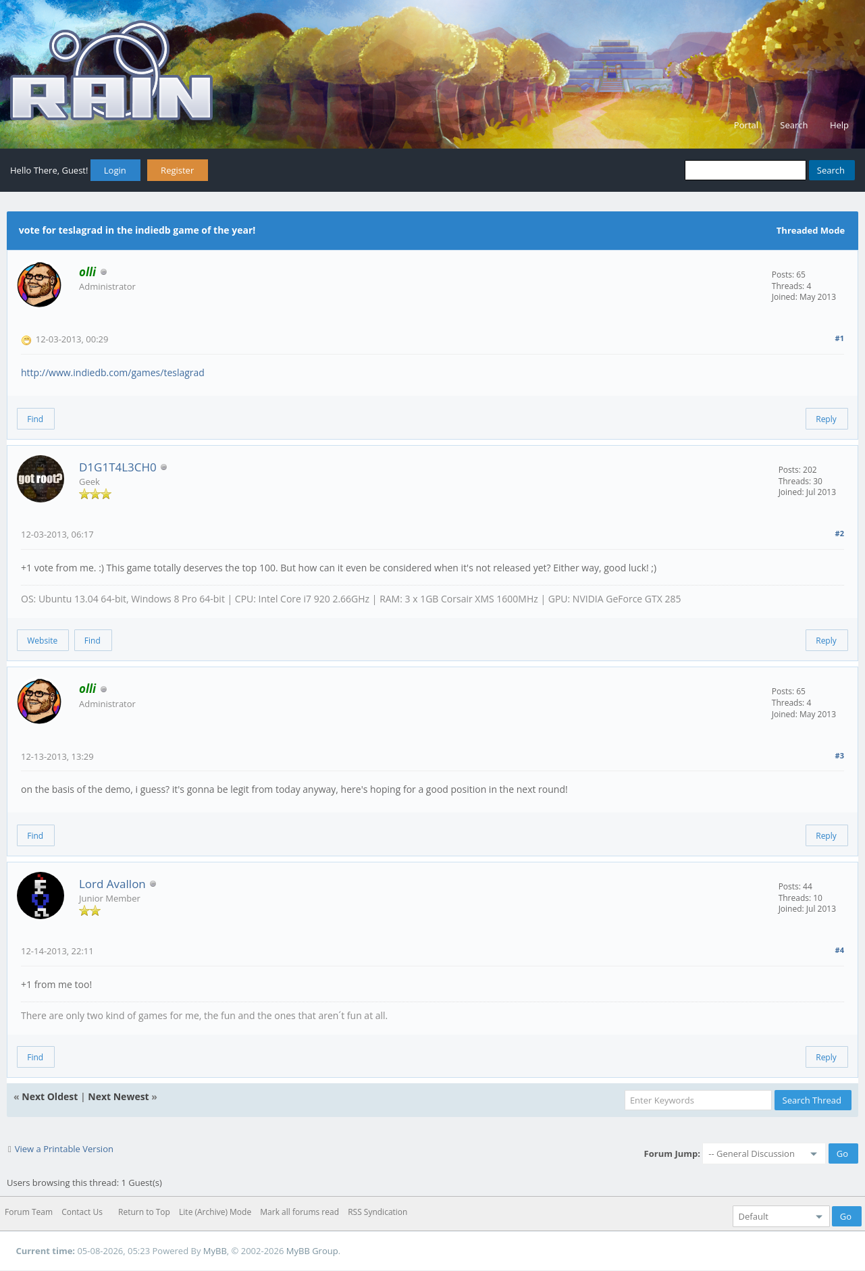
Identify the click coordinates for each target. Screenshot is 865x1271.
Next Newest (118, 1096)
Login (115, 170)
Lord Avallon (112, 883)
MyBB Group (312, 1251)
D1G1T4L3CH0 (118, 467)
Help (839, 125)
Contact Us (82, 1212)
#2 (839, 533)
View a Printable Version (64, 1149)
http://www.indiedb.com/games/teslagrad (113, 372)
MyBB (215, 1251)
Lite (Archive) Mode (215, 1212)
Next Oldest (50, 1096)
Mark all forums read (299, 1212)
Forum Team (29, 1212)
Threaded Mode (811, 230)
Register (177, 170)
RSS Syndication (377, 1212)
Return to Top (144, 1212)
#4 (839, 950)
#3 (839, 755)
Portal (746, 125)
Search (794, 125)
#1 (839, 338)
